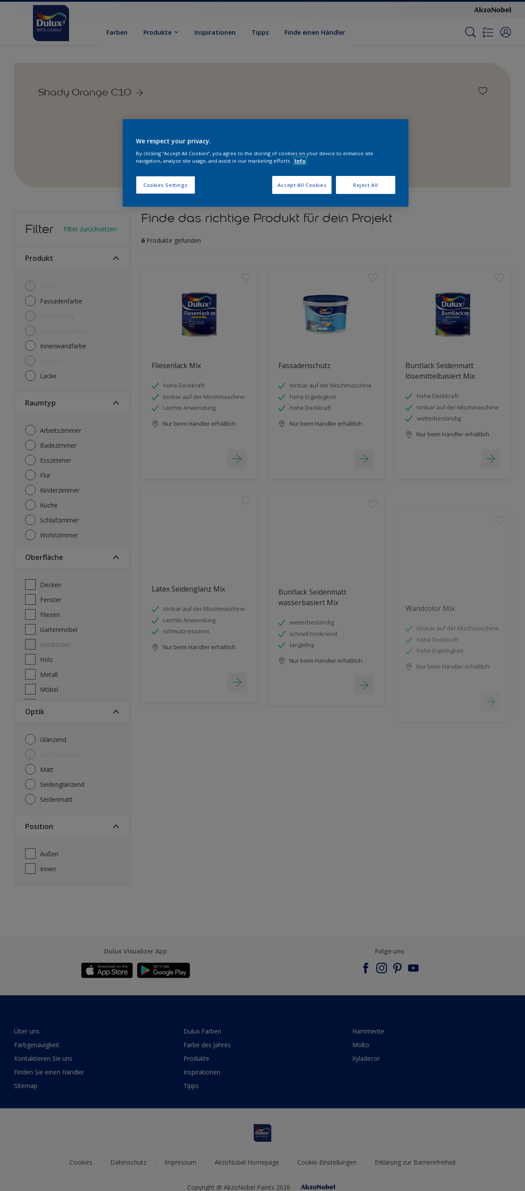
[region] (265, 163)
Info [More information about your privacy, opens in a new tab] (300, 160)
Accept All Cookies (301, 185)
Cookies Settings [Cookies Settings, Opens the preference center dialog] (165, 185)
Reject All (365, 185)
